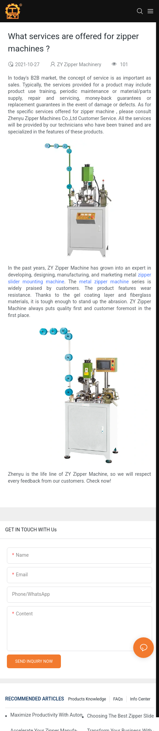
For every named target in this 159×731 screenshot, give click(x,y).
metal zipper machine (104, 281)
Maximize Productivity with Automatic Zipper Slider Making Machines (46, 715)
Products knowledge (87, 699)
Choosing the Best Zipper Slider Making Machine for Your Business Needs (120, 716)
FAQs (118, 699)
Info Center (140, 699)
